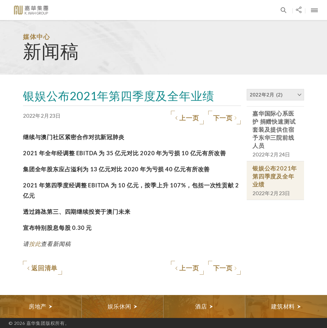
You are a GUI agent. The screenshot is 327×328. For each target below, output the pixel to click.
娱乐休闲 (123, 306)
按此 (35, 243)
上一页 (187, 118)
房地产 (41, 306)
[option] (41, 306)
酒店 (204, 306)
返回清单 (42, 268)
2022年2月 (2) (266, 95)
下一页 (225, 118)
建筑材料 (286, 306)
